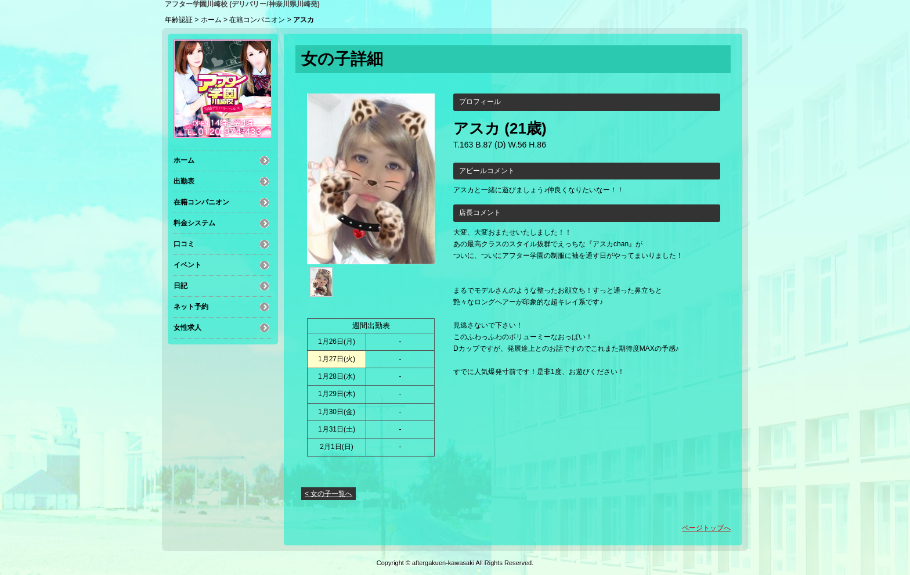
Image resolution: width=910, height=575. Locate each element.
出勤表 (184, 181)
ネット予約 (191, 307)
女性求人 (187, 328)
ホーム (211, 20)
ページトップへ (706, 528)
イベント (187, 265)
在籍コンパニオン (257, 20)
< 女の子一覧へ (328, 494)
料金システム (194, 223)
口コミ (184, 244)
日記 (180, 286)
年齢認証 (179, 20)
